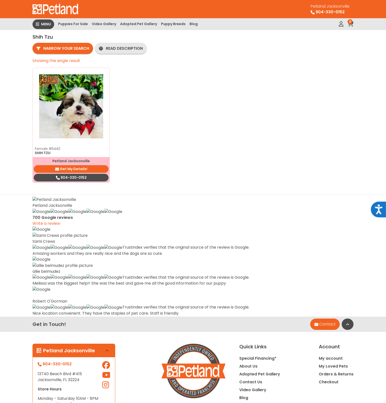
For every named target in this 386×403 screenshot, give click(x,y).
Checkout (328, 262)
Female (47, 148)
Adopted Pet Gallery (138, 23)
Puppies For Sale (73, 23)
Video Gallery (104, 23)
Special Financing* (257, 239)
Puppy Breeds (173, 23)
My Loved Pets (333, 246)
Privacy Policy (338, 378)
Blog (194, 23)
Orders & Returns (336, 254)
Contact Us (250, 262)
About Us (248, 246)
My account (331, 239)
